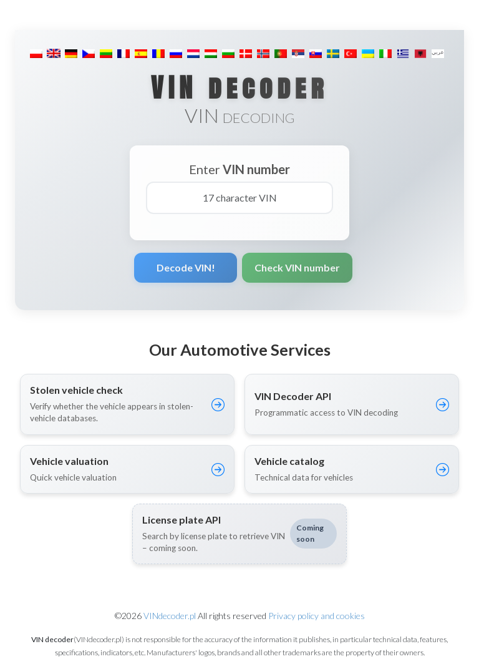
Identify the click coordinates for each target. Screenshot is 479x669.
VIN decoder (239, 87)
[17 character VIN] (239, 198)
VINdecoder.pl (169, 615)
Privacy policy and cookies (316, 615)
